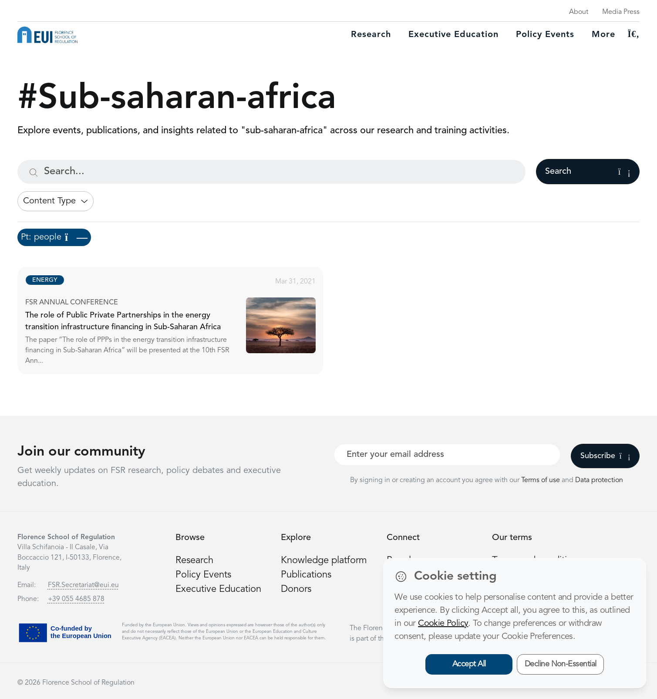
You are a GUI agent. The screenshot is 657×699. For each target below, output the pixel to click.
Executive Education (218, 589)
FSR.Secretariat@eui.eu (83, 585)
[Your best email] (447, 455)
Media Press (621, 12)
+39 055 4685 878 (76, 599)
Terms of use (541, 480)
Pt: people (54, 237)
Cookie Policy (443, 623)
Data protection (599, 480)
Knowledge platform (324, 560)
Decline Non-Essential (560, 664)
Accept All (469, 664)
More (603, 34)
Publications (306, 575)
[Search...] (271, 172)
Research (371, 34)
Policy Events (545, 34)
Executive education (453, 34)
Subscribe (605, 456)
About (578, 12)
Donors (296, 589)
